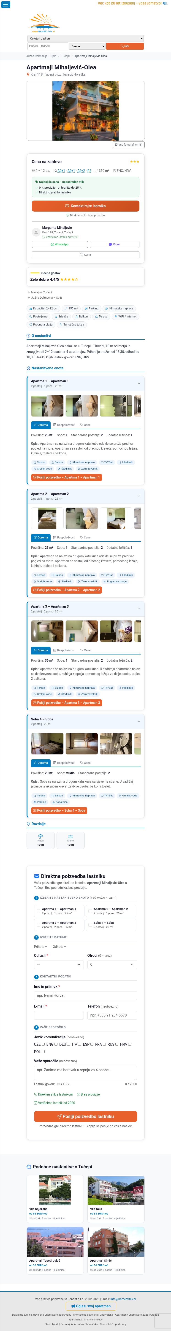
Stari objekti (52, 1324)
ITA (76, 1044)
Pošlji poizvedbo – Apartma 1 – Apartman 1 (66, 477)
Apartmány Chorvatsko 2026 (131, 1314)
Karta (85, 254)
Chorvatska (106, 1314)
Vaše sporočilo (55, 1061)
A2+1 (61, 171)
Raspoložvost (63, 425)
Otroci (99, 955)
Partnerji (65, 1324)
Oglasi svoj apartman (91, 1306)
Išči (125, 46)
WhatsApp (59, 244)
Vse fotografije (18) (129, 144)
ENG (51, 1044)
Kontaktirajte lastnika (85, 206)
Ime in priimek (47, 986)
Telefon (103, 1006)
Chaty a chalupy (93, 1319)
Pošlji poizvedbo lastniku (85, 1116)
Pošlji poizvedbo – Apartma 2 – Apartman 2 (66, 590)
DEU (64, 1044)
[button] (86, 277)
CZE (39, 1044)
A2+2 (81, 171)
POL (39, 1052)
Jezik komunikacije (59, 1037)
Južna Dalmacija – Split (42, 56)
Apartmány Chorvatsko (84, 1324)
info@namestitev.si (123, 1299)
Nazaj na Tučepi (39, 292)
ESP (88, 1044)
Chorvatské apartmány (113, 1324)
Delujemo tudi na (22, 1314)
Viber (114, 244)
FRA (100, 1044)
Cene (85, 425)
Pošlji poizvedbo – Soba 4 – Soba (59, 810)
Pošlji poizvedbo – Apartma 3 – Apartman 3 (66, 703)
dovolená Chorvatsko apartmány (52, 1314)
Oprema (41, 425)
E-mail (40, 1006)
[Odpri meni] (5, 4)
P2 (89, 171)
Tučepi (65, 56)
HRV (125, 1044)
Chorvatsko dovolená (85, 1314)
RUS (113, 1044)
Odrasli (41, 955)
